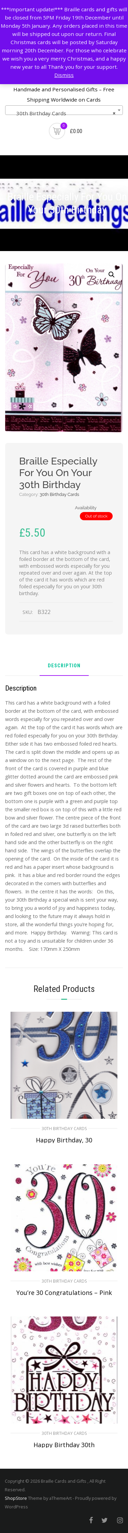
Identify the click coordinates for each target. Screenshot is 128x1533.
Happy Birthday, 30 (64, 1140)
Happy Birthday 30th (64, 1445)
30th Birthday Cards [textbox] (62, 113)
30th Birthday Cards (59, 494)
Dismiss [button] (64, 74)
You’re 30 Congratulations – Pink (64, 1292)
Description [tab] (64, 666)
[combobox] (64, 110)
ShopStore (16, 1498)
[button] (111, 274)
